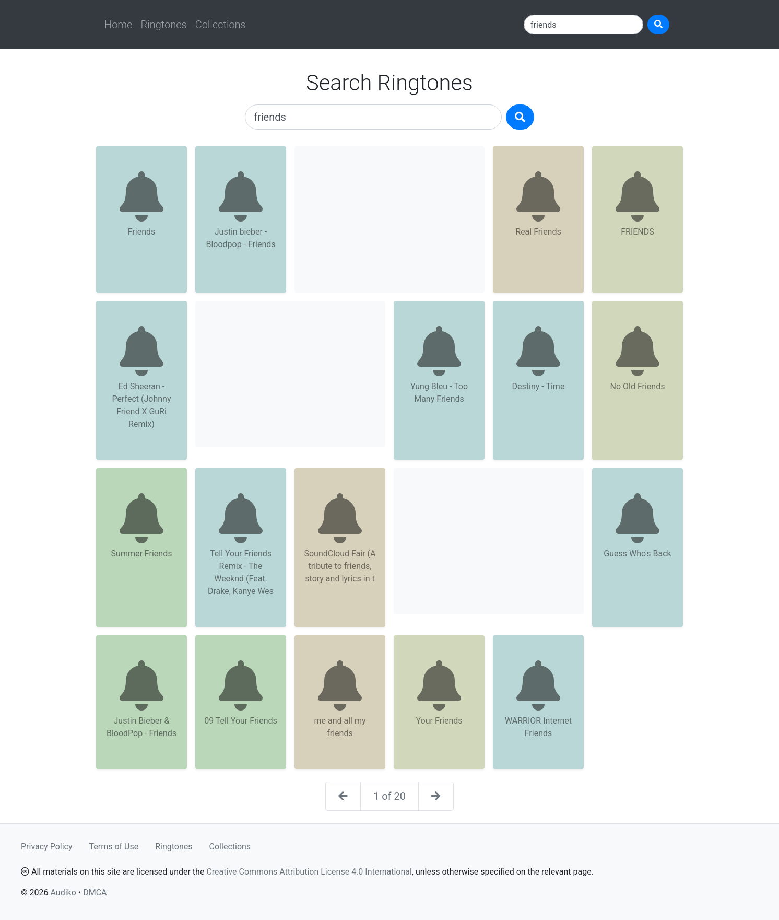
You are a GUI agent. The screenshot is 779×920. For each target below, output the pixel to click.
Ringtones (163, 24)
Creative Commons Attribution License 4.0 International (308, 872)
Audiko (63, 893)
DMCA (95, 893)
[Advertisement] (389, 219)
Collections (220, 24)
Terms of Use (114, 847)
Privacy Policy (47, 847)
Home (118, 24)
